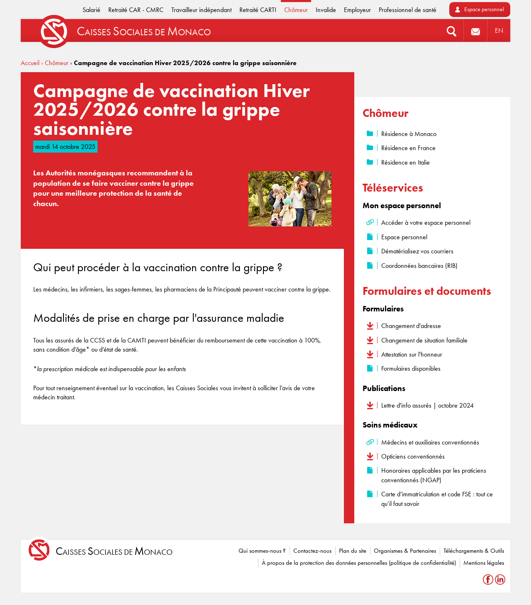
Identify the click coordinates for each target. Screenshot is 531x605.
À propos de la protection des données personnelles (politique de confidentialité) (359, 562)
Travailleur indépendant (201, 10)
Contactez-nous (312, 550)
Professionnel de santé (407, 10)
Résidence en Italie (405, 162)
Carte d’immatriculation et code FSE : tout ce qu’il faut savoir (437, 498)
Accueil (30, 63)
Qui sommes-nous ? (262, 550)
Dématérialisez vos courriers (417, 251)
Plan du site (352, 550)
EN (499, 30)
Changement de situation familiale (424, 340)
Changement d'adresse (411, 326)
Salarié (91, 10)
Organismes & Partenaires (405, 550)
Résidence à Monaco (408, 134)
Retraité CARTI (257, 10)
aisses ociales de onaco (114, 551)
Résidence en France (408, 148)
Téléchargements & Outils (473, 550)
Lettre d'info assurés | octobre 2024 (427, 405)
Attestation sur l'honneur (411, 354)
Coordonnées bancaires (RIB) (419, 266)
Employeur (357, 10)
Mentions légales (483, 562)
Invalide (326, 10)
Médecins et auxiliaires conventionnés (430, 442)
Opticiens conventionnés (413, 456)
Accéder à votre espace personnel (425, 222)
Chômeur (296, 10)
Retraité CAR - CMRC (135, 10)
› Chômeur (54, 63)
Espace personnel (484, 9)
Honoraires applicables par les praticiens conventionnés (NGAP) (433, 475)
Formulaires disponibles (411, 368)
